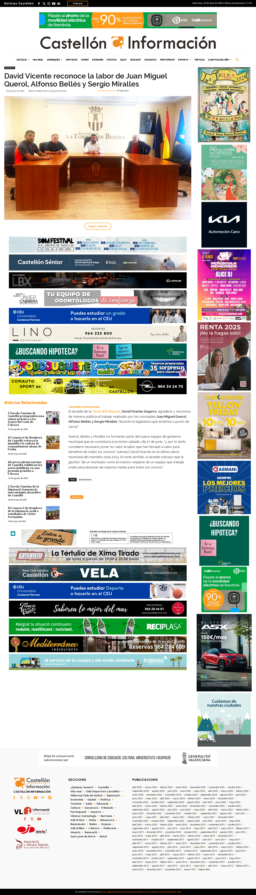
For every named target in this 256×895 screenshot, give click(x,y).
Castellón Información (84, 407)
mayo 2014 (234, 858)
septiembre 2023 (175, 802)
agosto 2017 (193, 840)
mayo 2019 (199, 828)
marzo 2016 (227, 847)
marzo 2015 (179, 855)
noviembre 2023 (140, 802)
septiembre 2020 (175, 821)
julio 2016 (172, 847)
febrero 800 (204, 869)
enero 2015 (209, 855)
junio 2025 (185, 791)
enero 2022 (137, 813)
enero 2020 (181, 825)
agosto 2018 (226, 832)
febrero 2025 (242, 791)
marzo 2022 (227, 810)
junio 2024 (137, 798)
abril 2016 (213, 847)
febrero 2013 (242, 866)
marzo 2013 (227, 866)
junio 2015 (137, 855)
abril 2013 (213, 866)
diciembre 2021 (154, 813)
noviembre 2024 (173, 795)
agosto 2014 (193, 858)
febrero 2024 (194, 798)
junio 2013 (185, 866)
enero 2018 (209, 836)
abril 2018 (165, 836)
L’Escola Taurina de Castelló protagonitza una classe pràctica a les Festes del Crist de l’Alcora (26, 419)
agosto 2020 (193, 821)
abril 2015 (165, 855)
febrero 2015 (194, 855)
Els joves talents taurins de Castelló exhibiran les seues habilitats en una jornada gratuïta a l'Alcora (25, 468)
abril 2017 (137, 843)
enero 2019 (137, 832)
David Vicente (85, 479)
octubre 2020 (157, 821)
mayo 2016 (199, 847)
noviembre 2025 (217, 787)
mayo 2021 (151, 817)
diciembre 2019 (198, 825)
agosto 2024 (226, 795)
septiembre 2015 (208, 851)
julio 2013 (172, 866)
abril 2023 (137, 806)
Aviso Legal (107, 891)
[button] (237, 60)
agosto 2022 (158, 810)
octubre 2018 (190, 832)
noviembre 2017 (140, 840)
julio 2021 (240, 813)
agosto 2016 (158, 847)
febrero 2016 (242, 847)
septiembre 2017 (175, 840)
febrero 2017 (166, 843)
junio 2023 (221, 802)
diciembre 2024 (154, 795)
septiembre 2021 (208, 813)
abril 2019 (213, 828)
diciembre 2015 (154, 851)
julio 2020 (207, 821)
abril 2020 (137, 825)
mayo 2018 (151, 836)
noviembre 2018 (173, 832)
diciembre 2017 (225, 836)
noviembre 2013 (217, 862)
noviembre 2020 (140, 821)
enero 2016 (137, 851)
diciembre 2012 (154, 869)
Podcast (77, 3)
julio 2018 (240, 832)
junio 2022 (185, 810)
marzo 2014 (151, 862)
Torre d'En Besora (106, 411)
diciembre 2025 (198, 787)
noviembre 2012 (173, 869)
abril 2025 (213, 791)
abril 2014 (137, 862)
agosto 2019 (158, 828)
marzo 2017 (151, 843)
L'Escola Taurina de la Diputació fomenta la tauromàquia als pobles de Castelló (24, 491)
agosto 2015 (226, 851)
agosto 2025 (158, 791)
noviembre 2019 (217, 825)
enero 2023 (181, 806)
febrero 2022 (242, 810)
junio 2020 (221, 821)
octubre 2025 (234, 787)
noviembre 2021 (173, 813)
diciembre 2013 (198, 862)
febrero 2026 (166, 787)
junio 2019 (185, 828)
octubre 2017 (157, 840)
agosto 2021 (226, 813)
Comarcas (9, 68)
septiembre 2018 (208, 832)
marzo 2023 (151, 806)
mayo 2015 (151, 855)
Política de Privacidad (125, 891)
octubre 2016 (234, 843)
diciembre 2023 (225, 798)
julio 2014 (207, 858)
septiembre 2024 (208, 795)
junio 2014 (221, 858)
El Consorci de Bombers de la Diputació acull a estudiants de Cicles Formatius (25, 512)
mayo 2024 (151, 798)
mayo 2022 (199, 810)
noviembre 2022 (217, 806)
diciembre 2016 (198, 843)
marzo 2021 (179, 817)
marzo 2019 (227, 828)
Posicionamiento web (170, 891)
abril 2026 (137, 787)
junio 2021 (137, 817)
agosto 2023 (193, 802)
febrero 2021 (194, 817)
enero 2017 (181, 843)
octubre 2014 (157, 858)
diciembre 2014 (225, 855)
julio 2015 (240, 851)
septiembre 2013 (140, 866)
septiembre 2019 (140, 828)
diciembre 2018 (154, 832)
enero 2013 (137, 869)
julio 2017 (207, 840)
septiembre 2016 (140, 847)
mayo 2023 (234, 802)
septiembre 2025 (140, 791)
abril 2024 (165, 798)
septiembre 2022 (140, 810)
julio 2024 (240, 795)
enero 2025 (137, 795)
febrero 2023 (166, 806)
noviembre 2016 (217, 843)
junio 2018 (137, 836)
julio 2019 (172, 828)
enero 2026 (181, 787)
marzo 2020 (151, 825)
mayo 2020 (234, 821)
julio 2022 (172, 810)
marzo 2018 (179, 836)
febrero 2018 (194, 836)
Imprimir (76, 497)
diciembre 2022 (198, 806)
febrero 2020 (166, 825)
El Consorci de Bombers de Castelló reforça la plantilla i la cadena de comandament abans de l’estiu (25, 443)
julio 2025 (172, 791)
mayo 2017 (234, 840)
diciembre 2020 (225, 817)
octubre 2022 (234, 806)
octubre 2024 (190, 795)
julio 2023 (207, 802)
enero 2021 (209, 817)
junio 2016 (185, 847)
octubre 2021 (190, 813)
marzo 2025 (227, 791)
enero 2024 (209, 798)
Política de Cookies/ (148, 891)
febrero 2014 (166, 862)
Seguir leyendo (97, 226)
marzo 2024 (179, 798)
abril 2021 (165, 817)
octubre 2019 (234, 825)
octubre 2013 (234, 862)
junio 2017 (221, 840)
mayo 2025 (199, 791)
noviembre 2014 (140, 858)
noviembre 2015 (173, 851)
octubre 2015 (190, 851)
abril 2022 (213, 810)
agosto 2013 (158, 866)
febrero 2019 (242, 828)
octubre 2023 (157, 802)
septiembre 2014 (175, 858)
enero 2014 (181, 862)
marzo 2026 (151, 787)
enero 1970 (189, 869)
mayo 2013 (199, 866)
